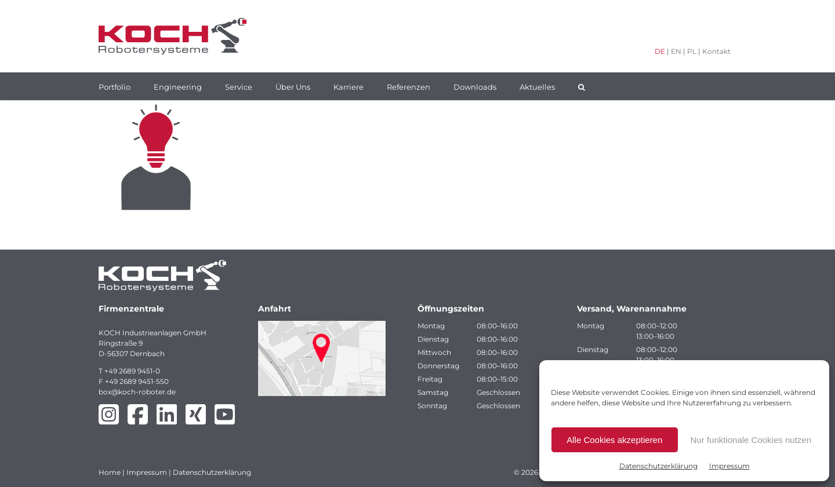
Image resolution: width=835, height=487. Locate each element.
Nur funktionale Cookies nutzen (751, 440)
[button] (581, 86)
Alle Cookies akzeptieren (614, 440)
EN (676, 51)
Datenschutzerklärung (658, 466)
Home (110, 472)
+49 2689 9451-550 (137, 381)
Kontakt (716, 51)
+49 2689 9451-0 (132, 371)
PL (691, 51)
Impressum (729, 466)
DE (660, 51)
